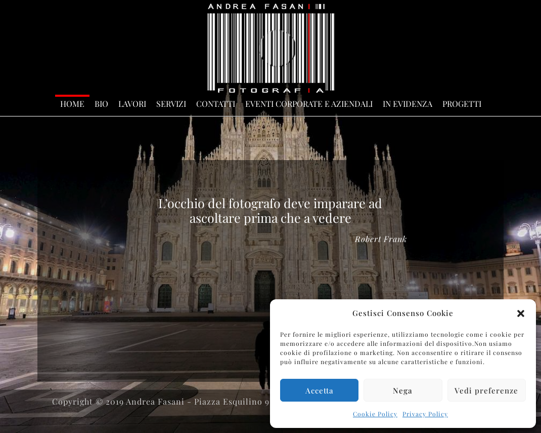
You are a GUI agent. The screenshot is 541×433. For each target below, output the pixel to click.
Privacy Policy (425, 414)
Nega (403, 390)
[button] (521, 313)
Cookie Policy (375, 414)
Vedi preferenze (486, 390)
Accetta (319, 390)
